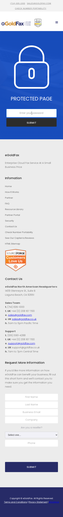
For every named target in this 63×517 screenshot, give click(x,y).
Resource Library (14, 209)
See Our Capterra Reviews (19, 238)
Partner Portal (12, 215)
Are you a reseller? (31, 427)
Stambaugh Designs (40, 506)
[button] (57, 22)
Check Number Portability (19, 232)
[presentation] (24, 452)
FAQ (7, 203)
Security (9, 220)
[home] (16, 22)
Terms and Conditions (15, 502)
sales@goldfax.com (39, 3)
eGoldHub (54, 502)
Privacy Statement (38, 502)
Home (8, 186)
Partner (9, 197)
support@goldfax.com (21, 343)
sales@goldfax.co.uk (24, 319)
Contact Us (11, 226)
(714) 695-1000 (17, 3)
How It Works (12, 192)
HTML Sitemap (12, 243)
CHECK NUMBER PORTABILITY (30, 8)
